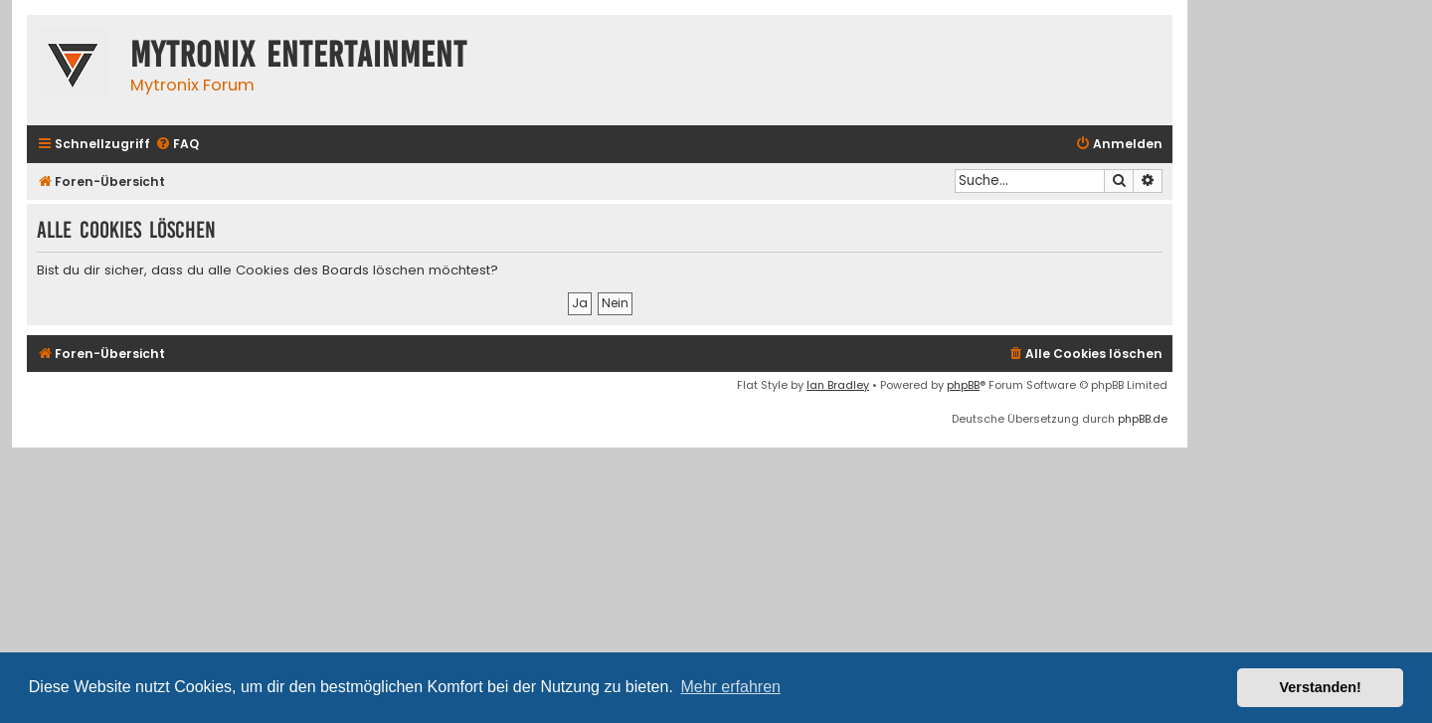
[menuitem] (177, 144)
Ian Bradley (837, 385)
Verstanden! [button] (1320, 687)
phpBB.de (1142, 419)
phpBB (963, 385)
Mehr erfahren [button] (730, 686)
